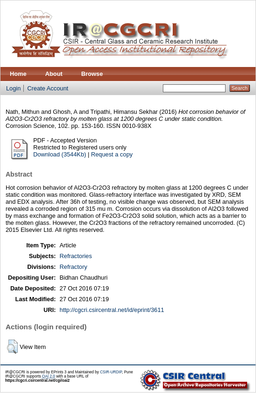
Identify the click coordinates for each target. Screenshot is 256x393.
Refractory (73, 266)
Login (13, 88)
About (54, 73)
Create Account (47, 88)
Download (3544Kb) (59, 154)
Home (18, 73)
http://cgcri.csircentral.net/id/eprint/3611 (111, 309)
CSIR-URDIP (111, 372)
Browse (92, 73)
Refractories (75, 256)
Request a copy (111, 154)
